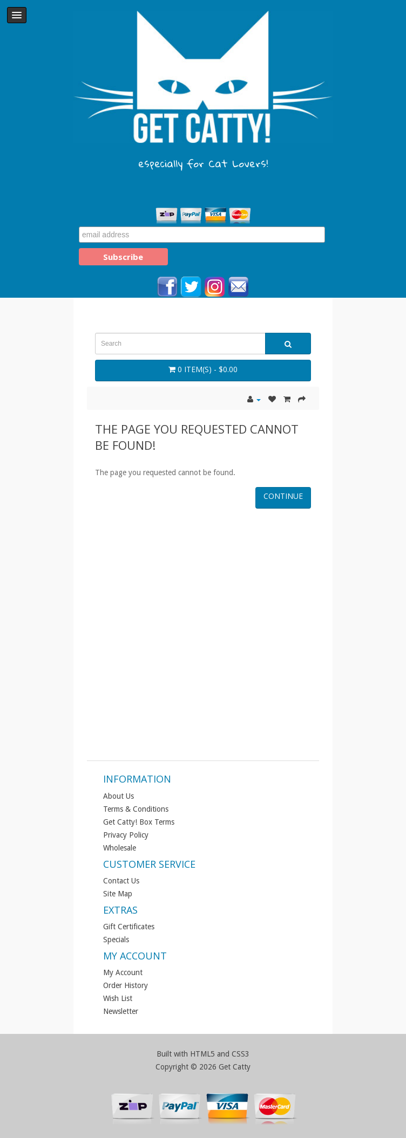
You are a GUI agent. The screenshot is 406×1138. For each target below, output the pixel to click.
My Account (123, 972)
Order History (125, 985)
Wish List (117, 998)
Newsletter (120, 1011)
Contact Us (121, 880)
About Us (118, 796)
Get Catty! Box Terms (138, 822)
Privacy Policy (125, 835)
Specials (116, 939)
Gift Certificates (128, 926)
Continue (283, 496)
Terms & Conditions (135, 809)
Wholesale (119, 848)
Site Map (117, 893)
